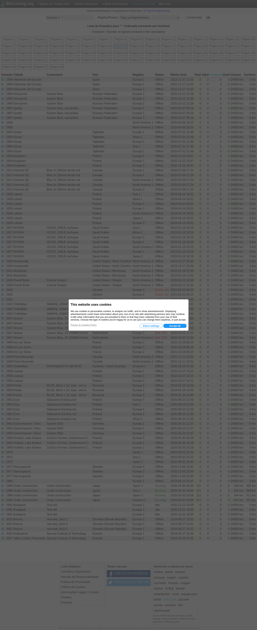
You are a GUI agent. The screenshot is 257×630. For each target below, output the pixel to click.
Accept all (174, 326)
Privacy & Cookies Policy (84, 325)
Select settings (151, 326)
